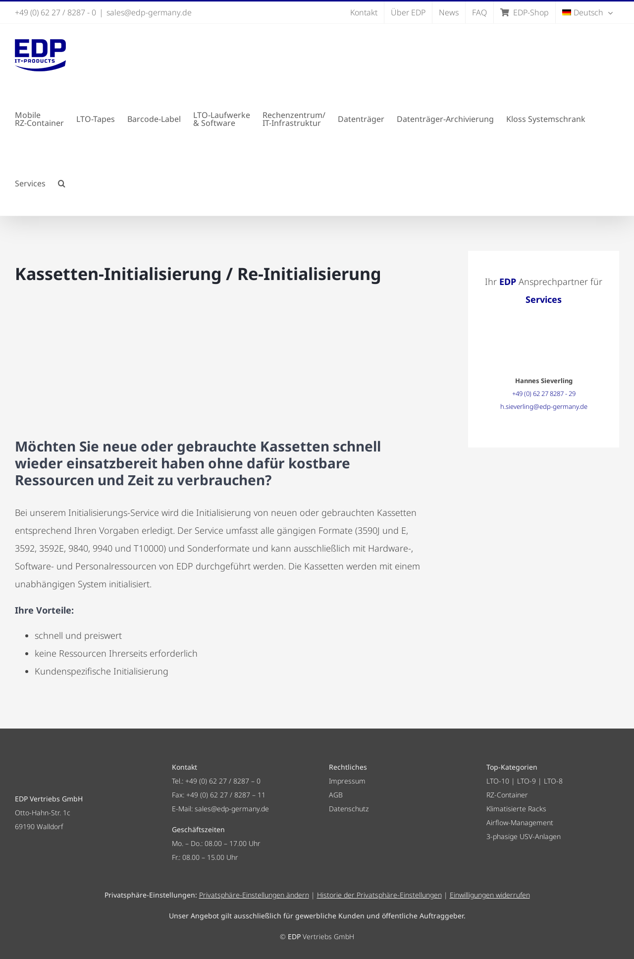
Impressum (347, 781)
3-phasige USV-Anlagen (523, 836)
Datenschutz (349, 808)
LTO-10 (497, 781)
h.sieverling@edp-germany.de (543, 406)
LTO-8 (553, 781)
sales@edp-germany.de (149, 12)
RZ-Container (507, 794)
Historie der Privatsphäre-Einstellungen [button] (379, 895)
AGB (336, 794)
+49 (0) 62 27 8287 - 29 (544, 393)
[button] (61, 183)
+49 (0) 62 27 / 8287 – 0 (223, 781)
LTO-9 (526, 781)
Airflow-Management (519, 822)
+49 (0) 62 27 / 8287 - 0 (55, 12)
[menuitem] (587, 12)
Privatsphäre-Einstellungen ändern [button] (254, 895)
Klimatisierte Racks (516, 808)
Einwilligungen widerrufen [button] (490, 895)
